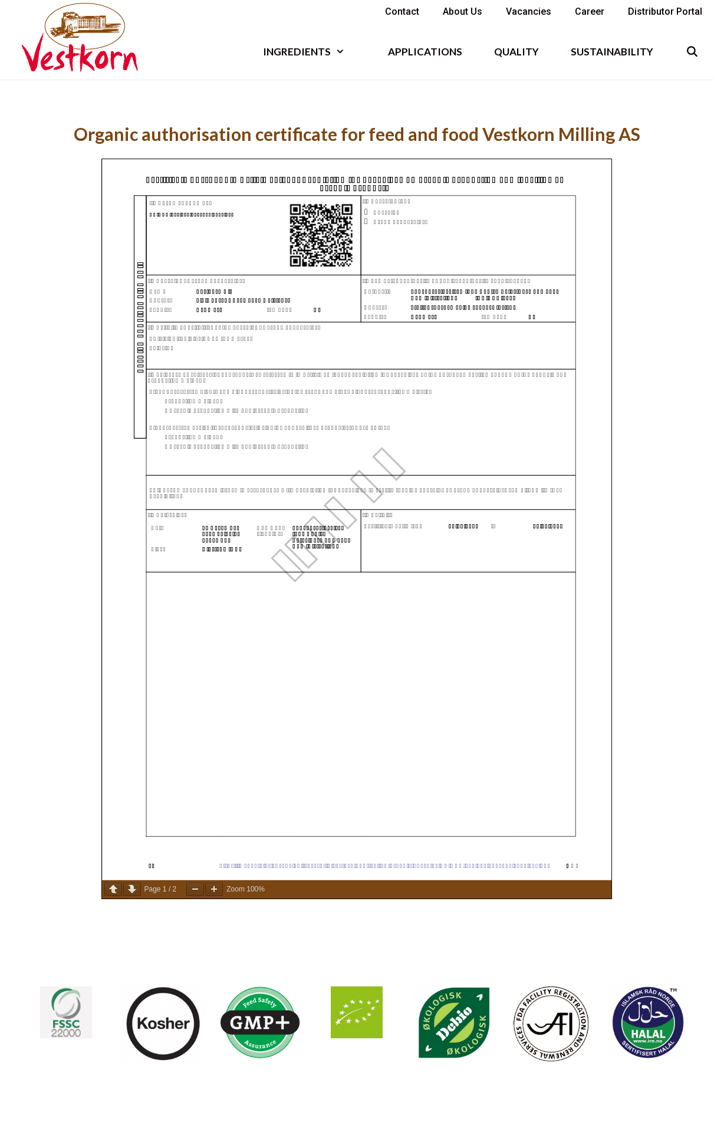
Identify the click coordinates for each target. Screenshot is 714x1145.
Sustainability (612, 51)
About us (462, 11)
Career (589, 11)
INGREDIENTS (312, 52)
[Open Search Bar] (691, 52)
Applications (425, 51)
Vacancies (528, 11)
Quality (516, 51)
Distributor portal (665, 11)
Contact (402, 11)
